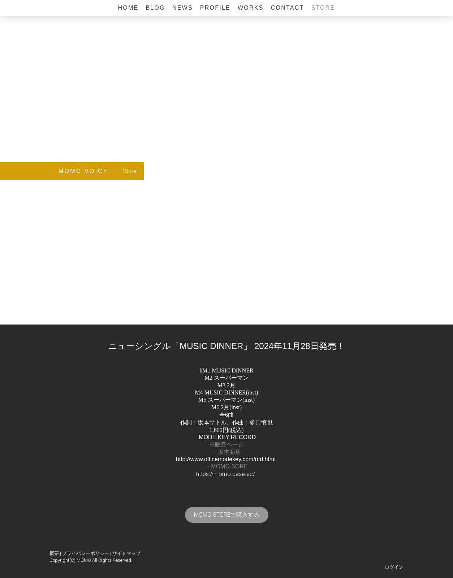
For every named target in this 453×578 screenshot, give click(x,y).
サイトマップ (126, 553)
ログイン (394, 567)
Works (251, 8)
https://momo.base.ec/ (225, 474)
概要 (54, 553)
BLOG (155, 8)
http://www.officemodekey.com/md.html (226, 459)
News (182, 8)
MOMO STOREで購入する (226, 514)
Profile (215, 8)
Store (323, 8)
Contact (287, 8)
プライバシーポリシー (85, 553)
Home (128, 8)
